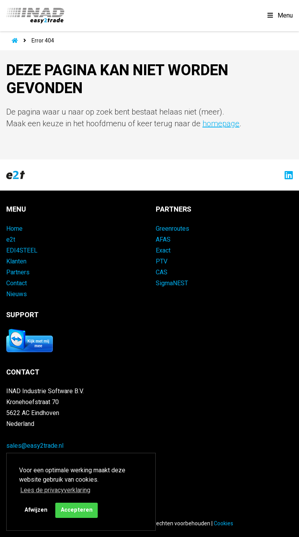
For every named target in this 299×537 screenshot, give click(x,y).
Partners (18, 272)
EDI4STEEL (21, 250)
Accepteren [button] (77, 510)
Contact (16, 283)
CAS (161, 272)
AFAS (163, 239)
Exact (163, 250)
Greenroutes (172, 228)
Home (14, 228)
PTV (161, 261)
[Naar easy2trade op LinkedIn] (287, 175)
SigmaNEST (172, 283)
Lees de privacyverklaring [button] (55, 490)
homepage (220, 123)
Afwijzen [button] (36, 510)
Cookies (223, 523)
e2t (10, 239)
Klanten (16, 261)
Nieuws (16, 294)
